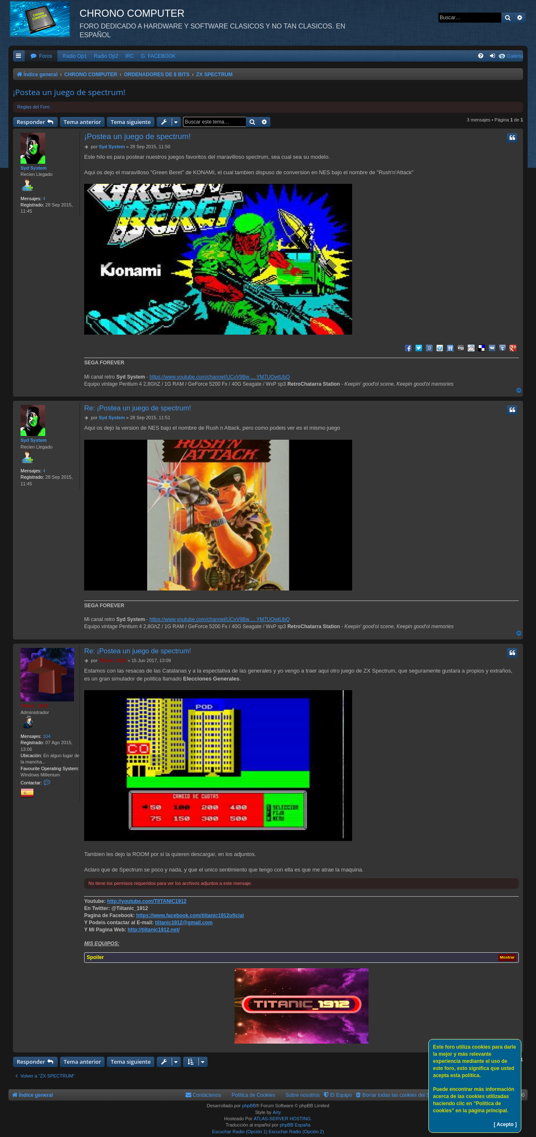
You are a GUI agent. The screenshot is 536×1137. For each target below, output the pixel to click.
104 (46, 736)
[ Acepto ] (505, 1124)
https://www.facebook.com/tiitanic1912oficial (190, 915)
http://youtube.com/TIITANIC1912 (146, 901)
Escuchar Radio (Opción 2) (296, 1131)
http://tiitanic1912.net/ (154, 930)
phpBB (249, 1105)
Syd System (33, 167)
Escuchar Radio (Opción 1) (239, 1131)
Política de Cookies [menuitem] (253, 1095)
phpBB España (295, 1124)
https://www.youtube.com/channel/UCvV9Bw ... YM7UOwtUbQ (219, 377)
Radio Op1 (74, 56)
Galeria (515, 56)
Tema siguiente (131, 122)
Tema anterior (82, 122)
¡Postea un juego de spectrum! (69, 92)
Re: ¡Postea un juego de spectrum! (137, 408)
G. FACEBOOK (158, 56)
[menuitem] (41, 56)
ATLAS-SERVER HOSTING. (283, 1118)
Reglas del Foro (33, 106)
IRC (129, 56)
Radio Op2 (106, 56)
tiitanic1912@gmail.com (183, 923)
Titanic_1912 (34, 705)
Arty (277, 1112)
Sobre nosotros (303, 1095)
